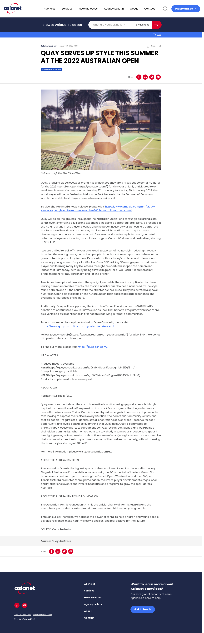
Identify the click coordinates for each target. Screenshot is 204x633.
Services (75, 9)
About (142, 9)
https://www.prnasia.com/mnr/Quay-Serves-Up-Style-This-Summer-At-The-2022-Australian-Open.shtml (98, 208)
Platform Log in (185, 9)
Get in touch (142, 609)
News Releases (96, 9)
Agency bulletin (122, 9)
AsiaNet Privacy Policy (42, 614)
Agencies (58, 9)
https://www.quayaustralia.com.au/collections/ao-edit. (78, 326)
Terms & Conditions (22, 614)
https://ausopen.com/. (93, 347)
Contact (158, 9)
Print (157, 34)
